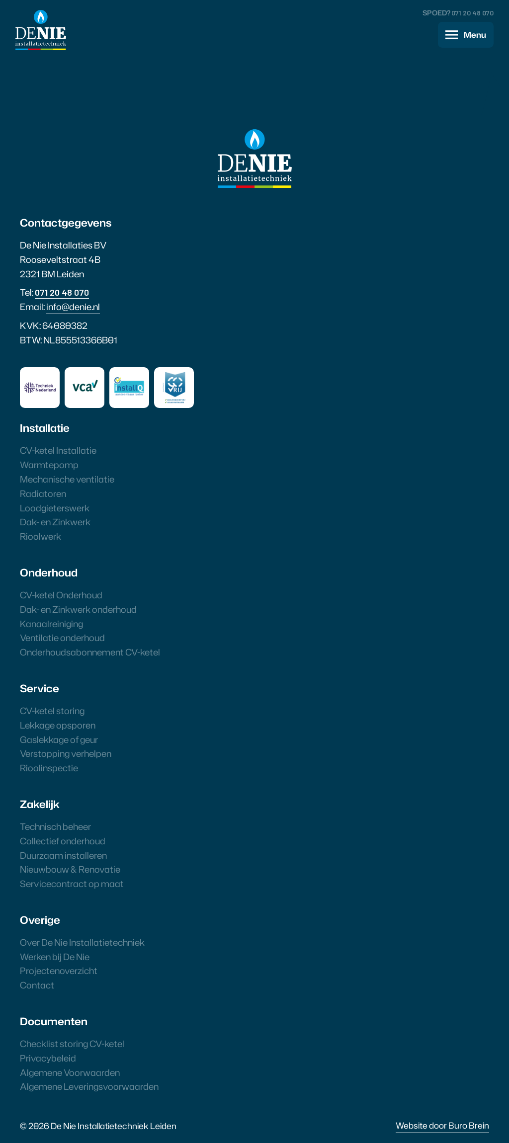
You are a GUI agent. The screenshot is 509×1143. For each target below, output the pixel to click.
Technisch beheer (55, 826)
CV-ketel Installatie (58, 450)
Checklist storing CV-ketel (72, 1043)
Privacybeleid (48, 1058)
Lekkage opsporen (57, 725)
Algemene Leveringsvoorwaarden (89, 1086)
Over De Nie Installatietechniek (82, 942)
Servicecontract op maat (72, 883)
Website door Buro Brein (442, 1125)
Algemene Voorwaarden (70, 1072)
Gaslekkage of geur (59, 739)
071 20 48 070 (472, 12)
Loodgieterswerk (54, 507)
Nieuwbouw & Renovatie (70, 869)
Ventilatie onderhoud (62, 637)
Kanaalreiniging (51, 623)
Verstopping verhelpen (65, 753)
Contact (37, 985)
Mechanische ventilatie (67, 479)
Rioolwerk (40, 536)
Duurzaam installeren (63, 855)
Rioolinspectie (49, 767)
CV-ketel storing (52, 710)
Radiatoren (43, 493)
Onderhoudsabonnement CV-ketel (90, 652)
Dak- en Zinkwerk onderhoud (78, 609)
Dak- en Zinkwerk (55, 521)
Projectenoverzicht (58, 970)
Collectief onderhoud (62, 840)
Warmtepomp (49, 464)
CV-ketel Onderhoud (61, 594)
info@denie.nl (73, 306)
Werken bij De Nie (54, 956)
